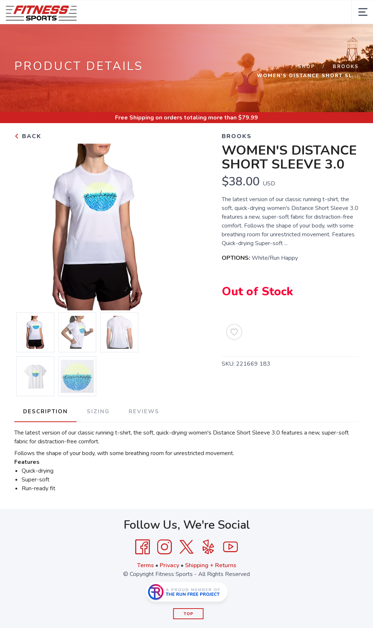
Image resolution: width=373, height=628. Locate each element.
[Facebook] (143, 547)
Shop (306, 66)
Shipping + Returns (210, 565)
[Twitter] (186, 547)
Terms (145, 565)
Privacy (169, 565)
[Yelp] (208, 547)
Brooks (346, 66)
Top (188, 614)
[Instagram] (165, 547)
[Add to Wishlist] (234, 332)
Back (27, 136)
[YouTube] (230, 547)
